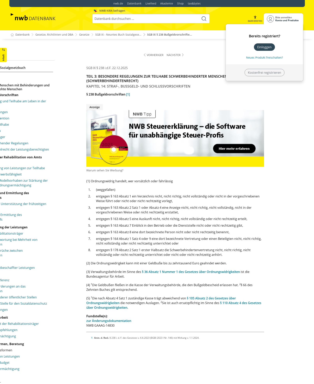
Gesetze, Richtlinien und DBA (54, 35)
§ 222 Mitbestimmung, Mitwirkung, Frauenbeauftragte (42, 180)
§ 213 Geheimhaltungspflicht (38, 93)
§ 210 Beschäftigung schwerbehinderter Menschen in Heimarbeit (54, 62)
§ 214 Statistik (27, 99)
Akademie (166, 3)
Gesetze (84, 35)
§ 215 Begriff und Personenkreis (40, 113)
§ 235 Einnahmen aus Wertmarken (42, 304)
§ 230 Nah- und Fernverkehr (37, 264)
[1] (167, 94)
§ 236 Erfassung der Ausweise (38, 311)
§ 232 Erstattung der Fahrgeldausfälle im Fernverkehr (46, 283)
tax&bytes (194, 3)
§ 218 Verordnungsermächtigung (41, 132)
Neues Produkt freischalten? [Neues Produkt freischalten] (264, 57)
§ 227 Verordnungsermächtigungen (43, 224)
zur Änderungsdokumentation (148, 321)
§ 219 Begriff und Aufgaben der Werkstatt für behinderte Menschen (50, 148)
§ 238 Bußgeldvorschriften (36, 348)
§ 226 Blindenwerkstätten (35, 217)
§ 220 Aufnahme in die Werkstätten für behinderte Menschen (54, 159)
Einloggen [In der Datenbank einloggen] (264, 47)
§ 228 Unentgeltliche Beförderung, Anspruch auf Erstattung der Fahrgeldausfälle (52, 249)
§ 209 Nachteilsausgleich (35, 54)
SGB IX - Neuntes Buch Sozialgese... (118, 35)
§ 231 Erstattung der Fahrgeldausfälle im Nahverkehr (46, 272)
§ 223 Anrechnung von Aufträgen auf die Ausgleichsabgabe (46, 191)
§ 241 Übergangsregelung (36, 376)
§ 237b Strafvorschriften (34, 342)
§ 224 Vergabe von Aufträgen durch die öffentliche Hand (54, 202)
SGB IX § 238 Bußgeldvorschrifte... (169, 35)
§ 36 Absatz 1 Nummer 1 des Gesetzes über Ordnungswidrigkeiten (230, 272)
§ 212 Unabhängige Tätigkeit (38, 87)
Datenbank (134, 3)
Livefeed (150, 3)
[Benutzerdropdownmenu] (283, 18)
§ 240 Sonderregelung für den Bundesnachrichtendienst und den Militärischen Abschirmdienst (52, 365)
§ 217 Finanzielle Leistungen (37, 126)
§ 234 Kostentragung (32, 298)
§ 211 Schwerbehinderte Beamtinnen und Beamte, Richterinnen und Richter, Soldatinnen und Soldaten (54, 76)
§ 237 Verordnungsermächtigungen (43, 317)
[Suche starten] (203, 18)
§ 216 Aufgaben (28, 119)
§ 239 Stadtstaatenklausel (36, 354)
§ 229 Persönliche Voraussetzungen (43, 258)
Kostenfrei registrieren (264, 72)
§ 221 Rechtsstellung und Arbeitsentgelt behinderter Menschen (46, 170)
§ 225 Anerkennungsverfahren (39, 211)
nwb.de (118, 3)
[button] (255, 19)
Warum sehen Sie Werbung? (144, 170)
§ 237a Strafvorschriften (34, 336)
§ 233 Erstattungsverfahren (37, 292)
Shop (180, 3)
